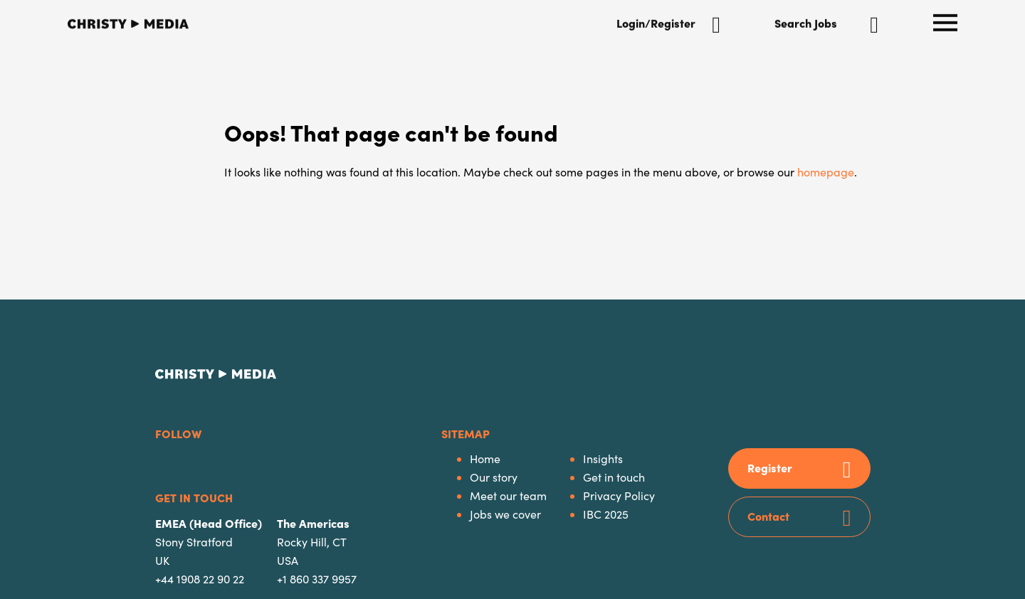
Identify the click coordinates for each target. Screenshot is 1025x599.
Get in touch (614, 477)
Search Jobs (805, 21)
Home (485, 458)
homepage (825, 171)
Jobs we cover (505, 514)
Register (769, 467)
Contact (768, 516)
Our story (493, 477)
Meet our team (508, 495)
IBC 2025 (606, 514)
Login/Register (655, 21)
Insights (603, 458)
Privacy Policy (619, 495)
